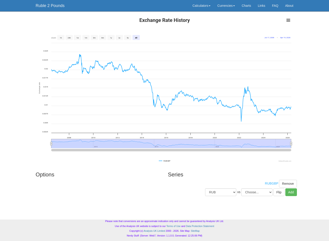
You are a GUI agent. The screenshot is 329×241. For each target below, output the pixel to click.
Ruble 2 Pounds (50, 5)
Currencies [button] (226, 5)
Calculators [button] (201, 5)
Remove (288, 183)
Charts (246, 5)
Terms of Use (173, 226)
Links (261, 5)
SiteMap (195, 230)
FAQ (275, 5)
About (289, 5)
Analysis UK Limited (154, 230)
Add (291, 192)
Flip (279, 192)
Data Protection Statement (200, 226)
